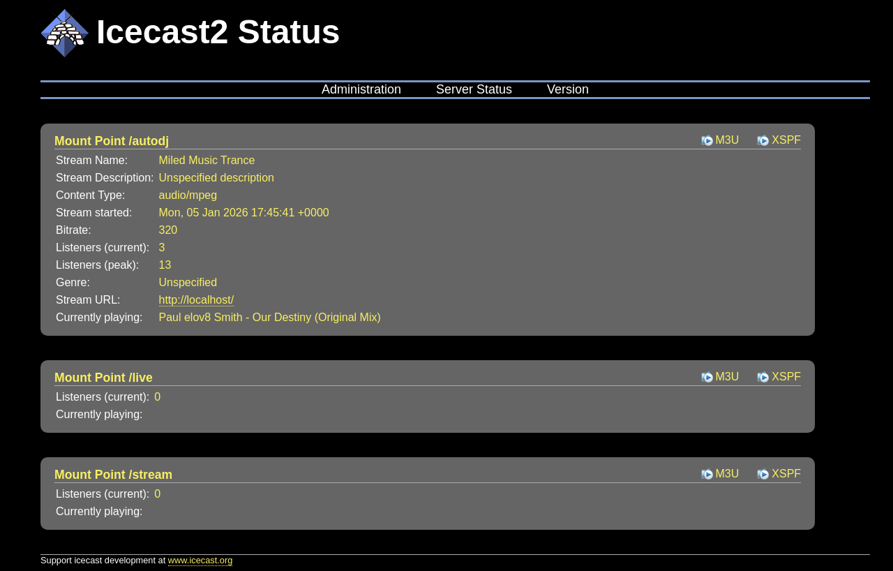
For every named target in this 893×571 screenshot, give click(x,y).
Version (568, 89)
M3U (728, 140)
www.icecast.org (200, 560)
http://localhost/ (196, 300)
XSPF (786, 140)
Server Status (474, 89)
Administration (361, 89)
